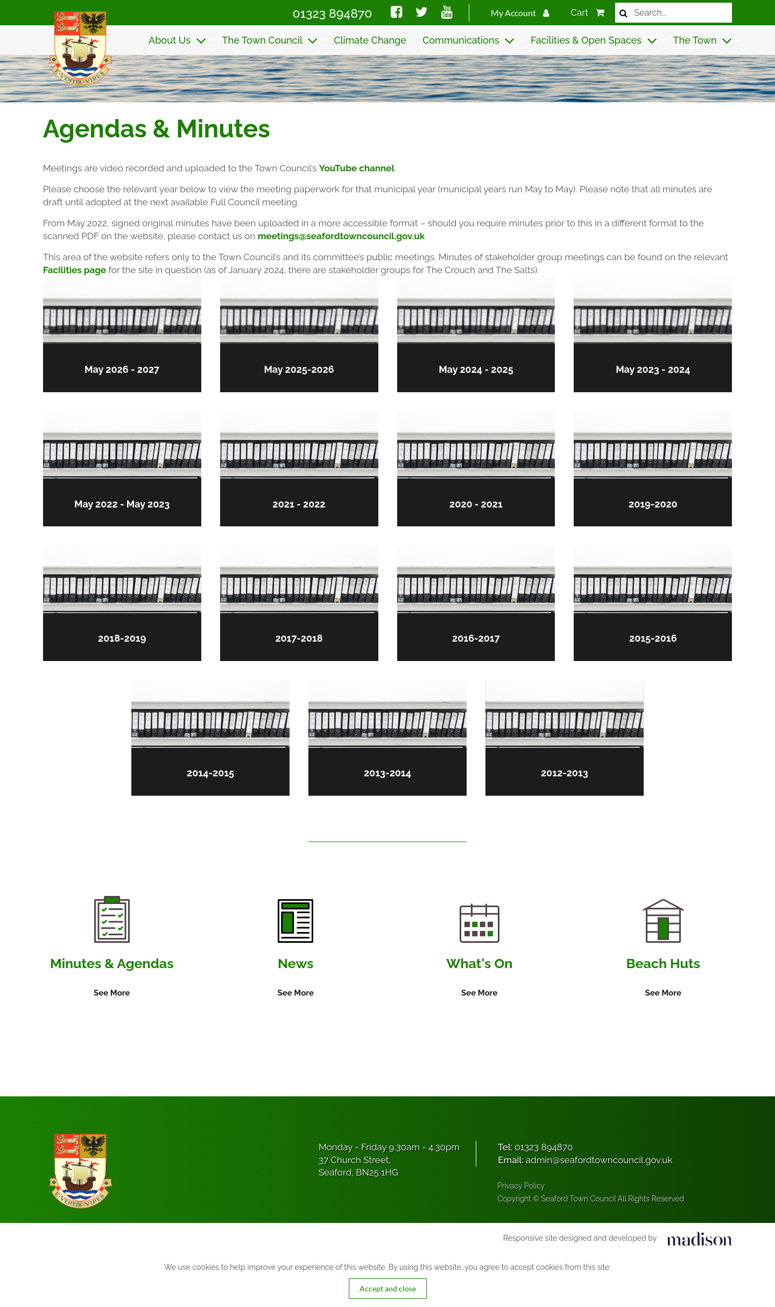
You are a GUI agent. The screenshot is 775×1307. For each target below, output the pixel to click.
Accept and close (388, 1288)
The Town (702, 40)
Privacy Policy (521, 1186)
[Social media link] (397, 13)
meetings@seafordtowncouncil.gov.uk (341, 236)
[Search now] (624, 13)
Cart (588, 12)
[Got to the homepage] (79, 48)
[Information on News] (295, 949)
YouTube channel (356, 168)
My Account (520, 13)
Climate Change (370, 40)
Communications (468, 40)
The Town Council (270, 40)
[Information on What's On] (479, 952)
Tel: (535, 1147)
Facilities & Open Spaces (594, 40)
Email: (585, 1160)
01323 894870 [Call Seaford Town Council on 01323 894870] (332, 13)
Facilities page (74, 270)
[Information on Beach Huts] (663, 949)
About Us (177, 40)
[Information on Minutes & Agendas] (111, 947)
